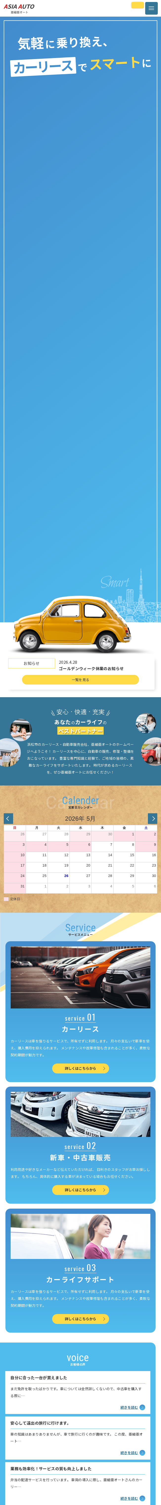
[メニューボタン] (151, 8)
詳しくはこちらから (85, 1068)
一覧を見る (80, 679)
